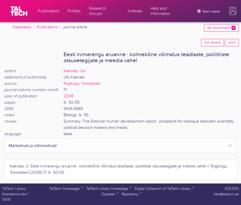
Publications (47, 27)
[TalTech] (19, 11)
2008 (69, 96)
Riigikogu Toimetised (82, 83)
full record (213, 42)
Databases (22, 27)
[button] (233, 11)
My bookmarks (221, 28)
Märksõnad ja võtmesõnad (32, 145)
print (231, 42)
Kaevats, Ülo (75, 71)
